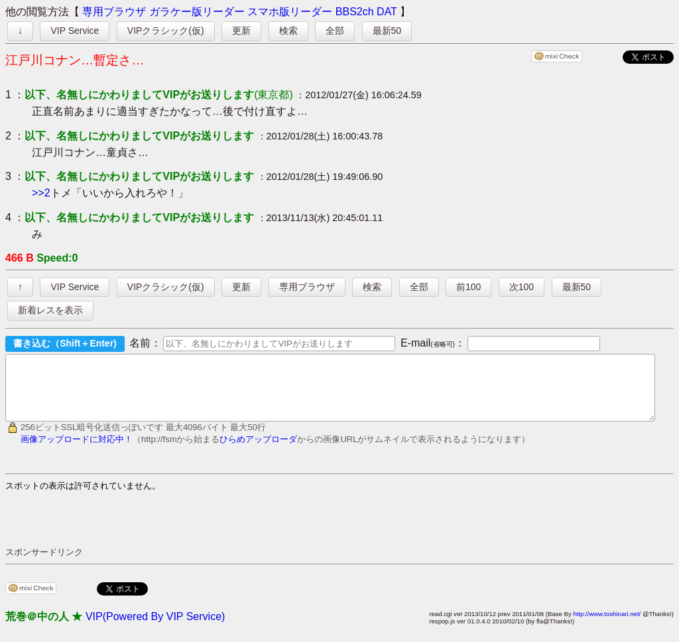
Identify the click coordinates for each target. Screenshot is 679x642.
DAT (387, 11)
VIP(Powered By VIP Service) (155, 628)
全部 (335, 30)
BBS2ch (355, 11)
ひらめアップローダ (258, 451)
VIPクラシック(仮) (165, 30)
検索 (288, 30)
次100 (521, 286)
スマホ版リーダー (289, 11)
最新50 (387, 30)
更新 (241, 30)
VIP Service (74, 30)
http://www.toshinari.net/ (607, 625)
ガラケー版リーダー (197, 11)
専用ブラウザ (114, 11)
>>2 (41, 193)
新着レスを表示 (50, 310)
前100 (468, 286)
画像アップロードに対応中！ (77, 451)
